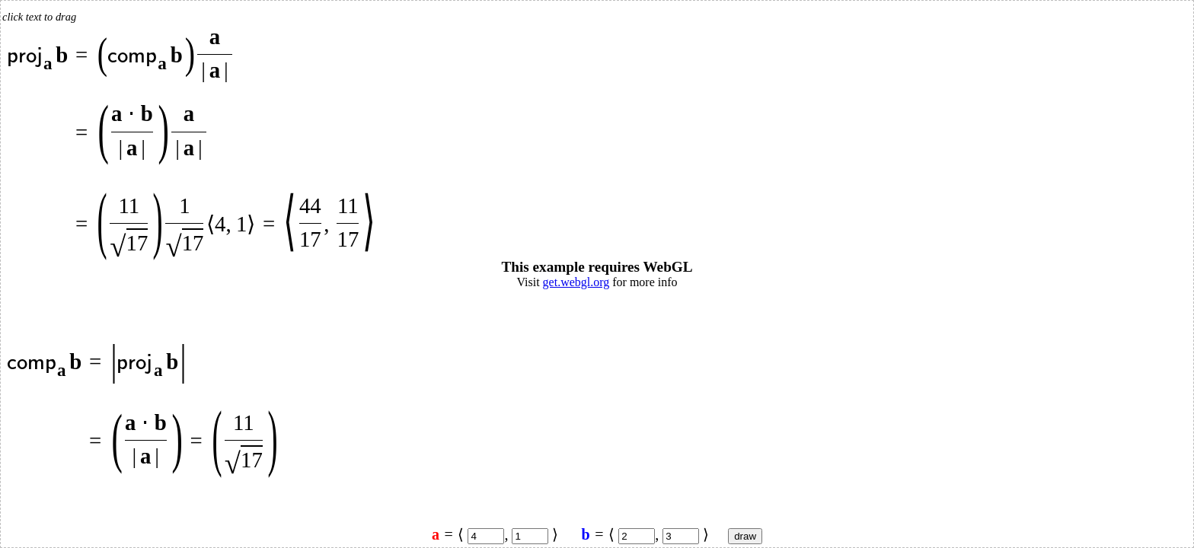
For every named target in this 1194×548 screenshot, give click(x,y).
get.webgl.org (576, 282)
